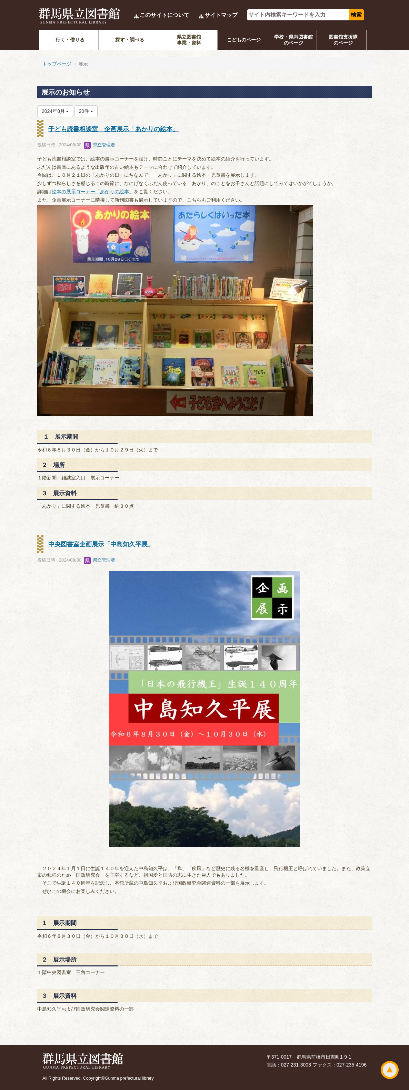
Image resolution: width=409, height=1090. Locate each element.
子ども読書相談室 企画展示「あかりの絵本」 (113, 129)
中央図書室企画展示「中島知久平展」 (101, 544)
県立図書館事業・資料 (189, 40)
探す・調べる (129, 39)
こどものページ (244, 39)
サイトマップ (221, 15)
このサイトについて (164, 15)
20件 (86, 111)
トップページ (56, 64)
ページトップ (390, 1070)
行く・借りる (70, 39)
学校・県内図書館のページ (293, 40)
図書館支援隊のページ (343, 40)
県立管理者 (99, 144)
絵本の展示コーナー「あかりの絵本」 (93, 191)
